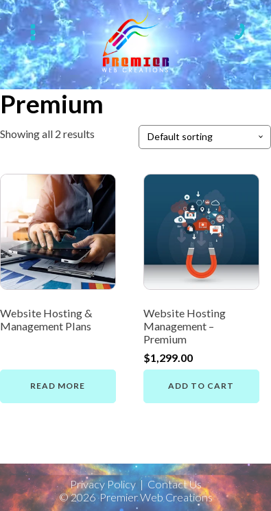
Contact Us (175, 484)
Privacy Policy (103, 484)
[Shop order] (205, 137)
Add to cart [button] (201, 386)
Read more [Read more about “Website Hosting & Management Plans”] (57, 386)
